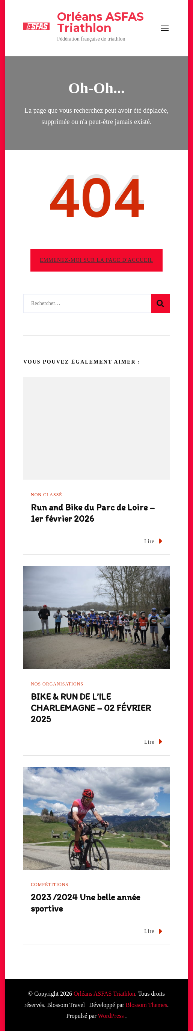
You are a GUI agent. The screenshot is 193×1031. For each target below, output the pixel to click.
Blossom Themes (146, 1005)
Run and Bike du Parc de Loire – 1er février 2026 (93, 513)
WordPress (111, 1016)
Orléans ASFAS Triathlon (100, 22)
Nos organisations (57, 684)
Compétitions (49, 884)
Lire (153, 541)
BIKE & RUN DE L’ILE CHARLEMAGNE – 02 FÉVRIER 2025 (91, 708)
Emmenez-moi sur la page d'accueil (96, 260)
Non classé (46, 494)
